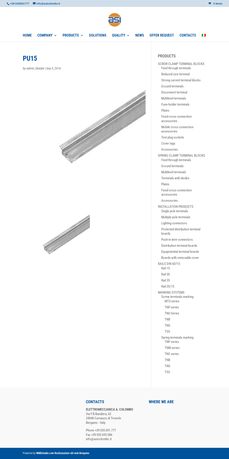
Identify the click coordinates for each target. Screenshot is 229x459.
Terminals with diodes (175, 178)
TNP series (172, 307)
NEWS (139, 35)
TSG (167, 331)
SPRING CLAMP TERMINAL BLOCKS (181, 156)
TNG (167, 325)
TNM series (172, 348)
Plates (165, 110)
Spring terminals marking (177, 338)
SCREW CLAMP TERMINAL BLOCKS (181, 64)
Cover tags (168, 143)
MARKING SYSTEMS (171, 292)
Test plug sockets (172, 137)
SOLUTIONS (97, 35)
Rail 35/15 (167, 286)
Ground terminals (172, 86)
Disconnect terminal (174, 92)
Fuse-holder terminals (175, 104)
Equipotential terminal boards (180, 252)
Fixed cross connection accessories (176, 119)
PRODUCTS (71, 35)
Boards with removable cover (180, 258)
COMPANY (45, 35)
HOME (27, 35)
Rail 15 (165, 268)
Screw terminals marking (177, 297)
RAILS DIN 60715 (169, 264)
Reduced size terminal (175, 74)
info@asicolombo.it (99, 439)
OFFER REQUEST (162, 35)
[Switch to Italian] (204, 38)
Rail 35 (165, 280)
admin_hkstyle (35, 68)
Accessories (169, 149)
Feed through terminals (176, 68)
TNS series (172, 354)
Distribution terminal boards (179, 246)
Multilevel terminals (173, 98)
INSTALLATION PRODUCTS (175, 207)
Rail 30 (165, 274)
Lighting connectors (174, 223)
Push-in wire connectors (177, 240)
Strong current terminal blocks (181, 80)
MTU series (172, 301)
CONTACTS (188, 35)
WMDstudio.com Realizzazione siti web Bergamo (62, 453)
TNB (167, 319)
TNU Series (172, 313)
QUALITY (118, 35)
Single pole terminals (174, 211)
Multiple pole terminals (175, 217)
